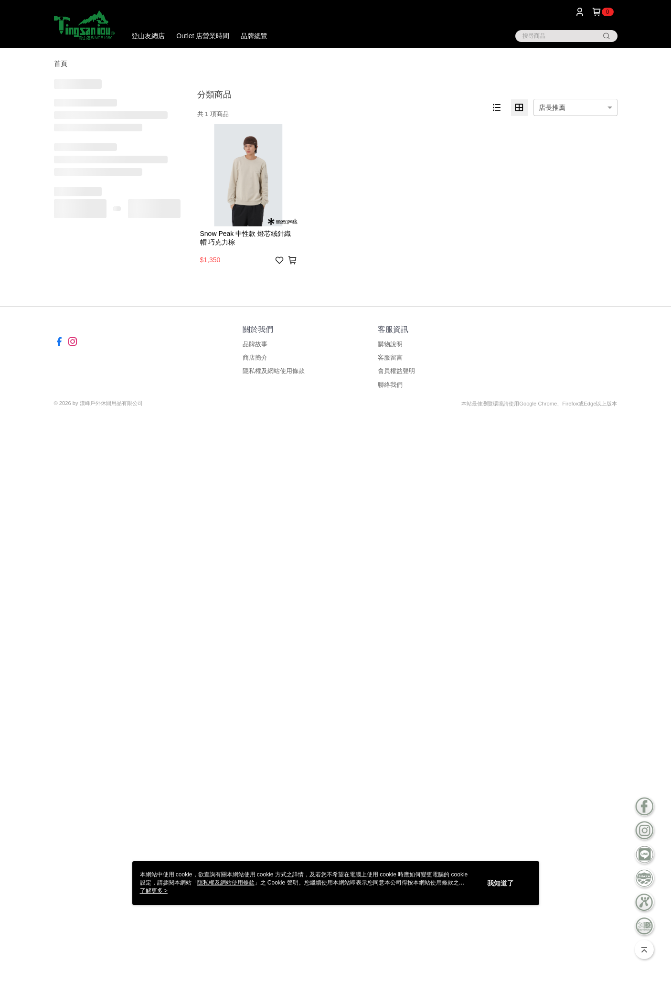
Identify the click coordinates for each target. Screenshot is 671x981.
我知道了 (500, 883)
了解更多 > (154, 890)
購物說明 (390, 344)
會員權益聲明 (396, 370)
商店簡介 (255, 357)
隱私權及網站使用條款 (274, 370)
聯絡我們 (390, 384)
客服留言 (390, 357)
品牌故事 (255, 344)
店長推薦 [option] (552, 107)
